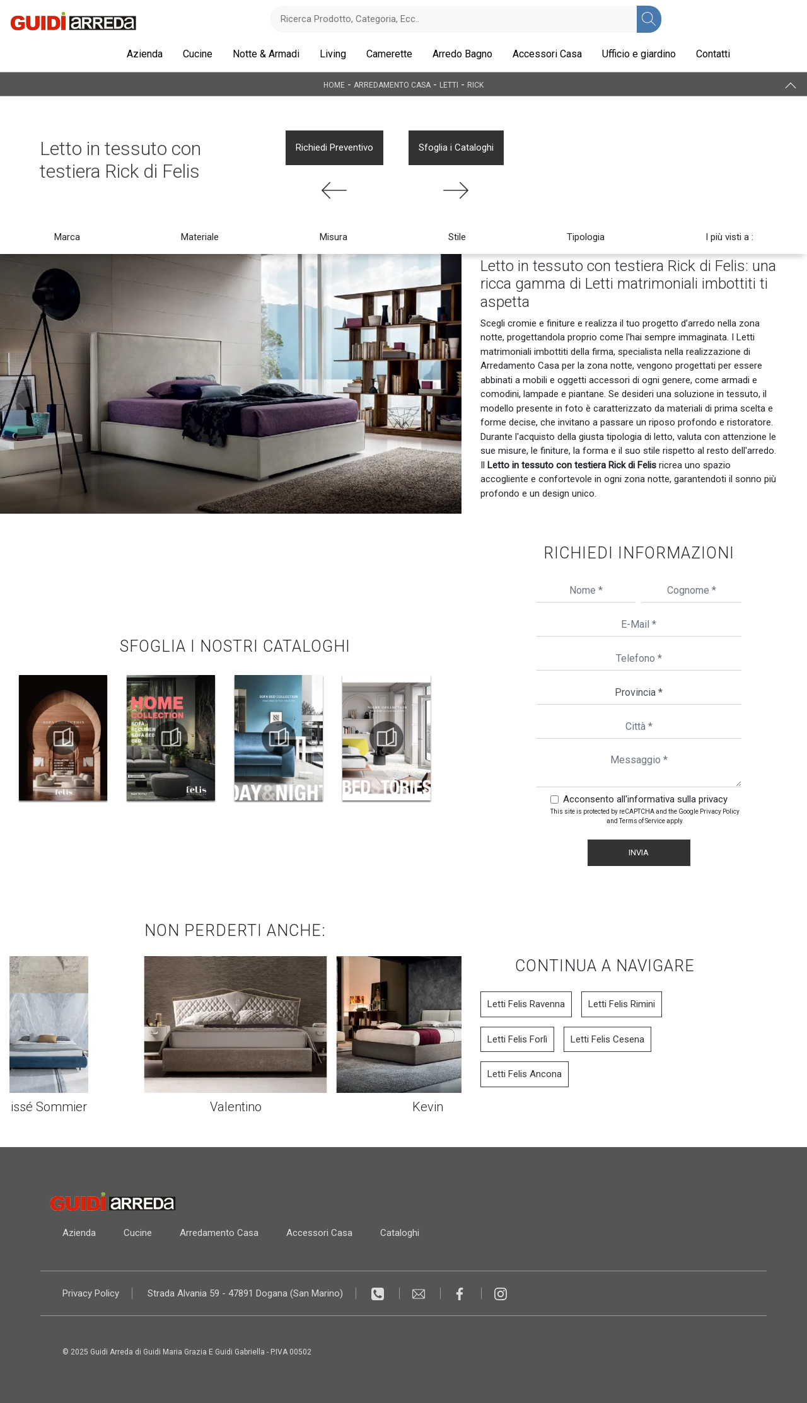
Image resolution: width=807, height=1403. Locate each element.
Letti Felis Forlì (517, 1039)
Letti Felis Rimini (621, 1004)
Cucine (197, 54)
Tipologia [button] (586, 237)
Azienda (145, 54)
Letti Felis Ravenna (526, 1004)
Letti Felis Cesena (607, 1039)
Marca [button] (67, 237)
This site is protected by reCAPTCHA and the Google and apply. (645, 816)
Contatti (713, 54)
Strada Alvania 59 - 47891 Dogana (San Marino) (245, 1293)
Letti (448, 84)
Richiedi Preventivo (334, 147)
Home (334, 84)
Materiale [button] (200, 237)
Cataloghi (399, 1232)
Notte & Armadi (266, 54)
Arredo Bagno (462, 54)
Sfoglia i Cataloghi (456, 147)
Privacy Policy (720, 811)
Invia (639, 852)
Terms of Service (642, 820)
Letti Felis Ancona (524, 1074)
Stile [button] (457, 237)
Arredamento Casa (392, 84)
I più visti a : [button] (729, 237)
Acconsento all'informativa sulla (645, 799)
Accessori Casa (547, 54)
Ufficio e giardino (639, 54)
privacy (713, 799)
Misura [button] (333, 237)
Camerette (389, 54)
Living (333, 54)
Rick (475, 84)
